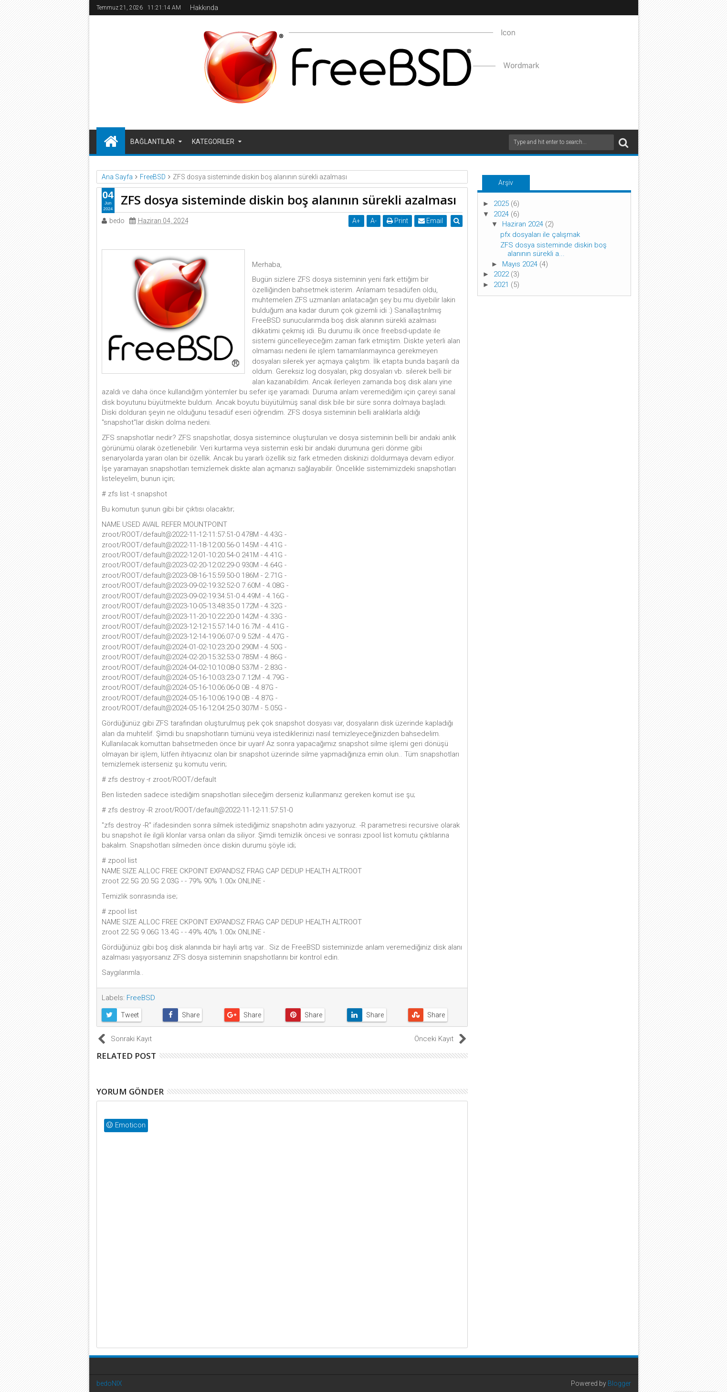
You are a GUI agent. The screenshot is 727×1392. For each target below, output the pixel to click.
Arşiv (505, 182)
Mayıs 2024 (520, 264)
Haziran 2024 (523, 224)
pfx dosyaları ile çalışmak (540, 234)
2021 (502, 284)
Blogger (619, 1383)
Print (398, 221)
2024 (502, 214)
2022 (502, 274)
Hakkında (204, 7)
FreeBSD (140, 997)
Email (431, 221)
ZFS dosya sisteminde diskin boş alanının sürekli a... (553, 249)
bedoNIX (109, 1383)
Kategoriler (213, 141)
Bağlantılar (152, 141)
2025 (502, 203)
